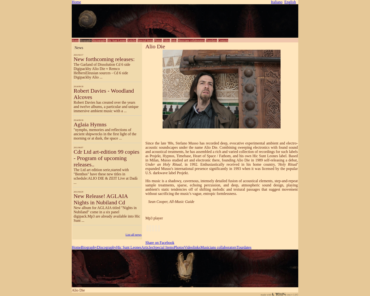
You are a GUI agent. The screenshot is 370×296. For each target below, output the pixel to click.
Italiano (276, 2)
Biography (86, 40)
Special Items (145, 40)
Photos (158, 40)
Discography (99, 40)
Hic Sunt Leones (116, 40)
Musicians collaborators (191, 40)
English (290, 2)
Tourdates (211, 40)
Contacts (223, 40)
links (174, 40)
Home (76, 2)
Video (166, 40)
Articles (131, 40)
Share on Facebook (159, 243)
